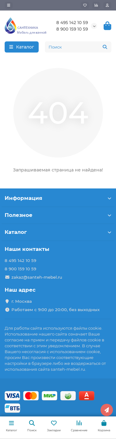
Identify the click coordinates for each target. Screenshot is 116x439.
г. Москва (21, 301)
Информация (58, 198)
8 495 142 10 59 (72, 22)
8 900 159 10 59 (72, 29)
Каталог (58, 232)
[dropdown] (9, 5)
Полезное (58, 215)
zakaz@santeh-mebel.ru (36, 277)
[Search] (78, 47)
